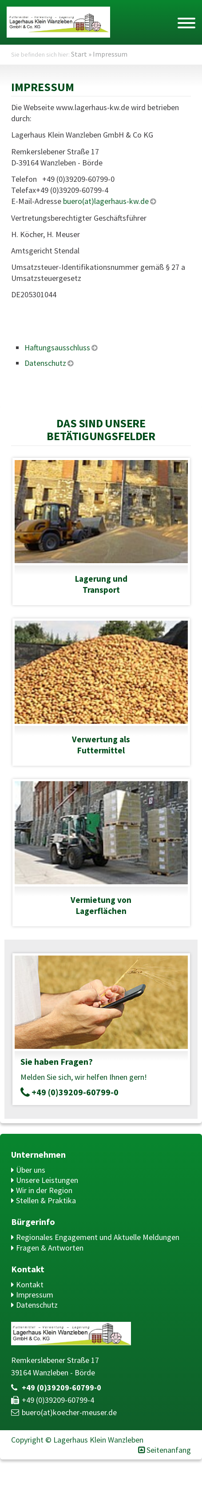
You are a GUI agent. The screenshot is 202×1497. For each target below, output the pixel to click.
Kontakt (30, 1284)
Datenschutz (37, 1305)
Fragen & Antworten (49, 1248)
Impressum (34, 1295)
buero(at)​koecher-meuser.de (69, 1412)
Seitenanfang (169, 1450)
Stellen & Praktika (46, 1200)
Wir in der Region (44, 1190)
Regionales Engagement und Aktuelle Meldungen (97, 1237)
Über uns (30, 1170)
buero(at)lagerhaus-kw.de (105, 201)
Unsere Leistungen (47, 1180)
